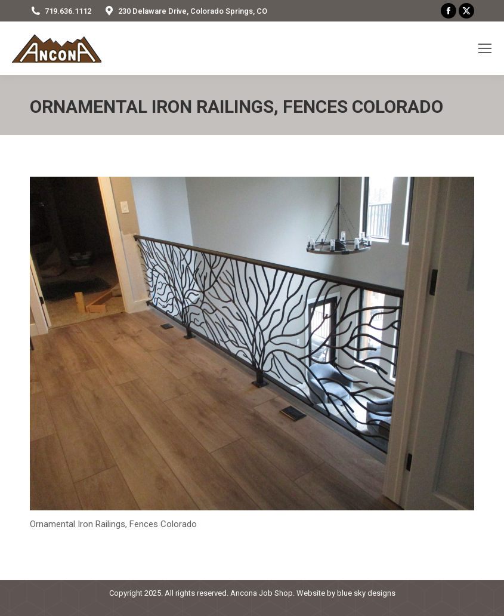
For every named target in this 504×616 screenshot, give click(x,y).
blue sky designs (366, 593)
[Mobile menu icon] (485, 48)
